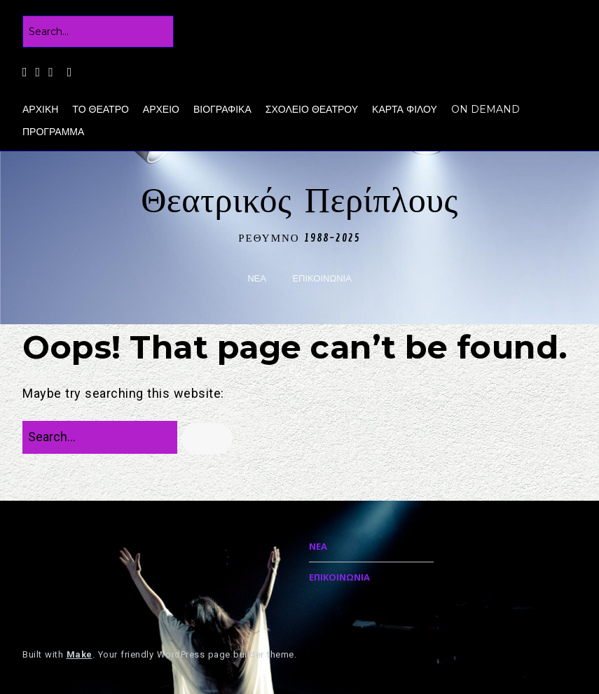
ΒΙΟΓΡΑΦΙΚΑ (222, 109)
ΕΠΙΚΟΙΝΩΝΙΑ (321, 278)
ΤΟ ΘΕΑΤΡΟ (100, 109)
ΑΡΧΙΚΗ (40, 109)
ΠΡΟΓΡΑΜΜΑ (53, 131)
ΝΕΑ (256, 278)
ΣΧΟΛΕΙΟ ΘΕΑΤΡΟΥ (312, 109)
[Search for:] (98, 31)
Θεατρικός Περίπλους (299, 201)
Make (79, 654)
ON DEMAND (485, 109)
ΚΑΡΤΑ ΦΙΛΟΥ (404, 109)
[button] (207, 438)
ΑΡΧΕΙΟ (161, 109)
